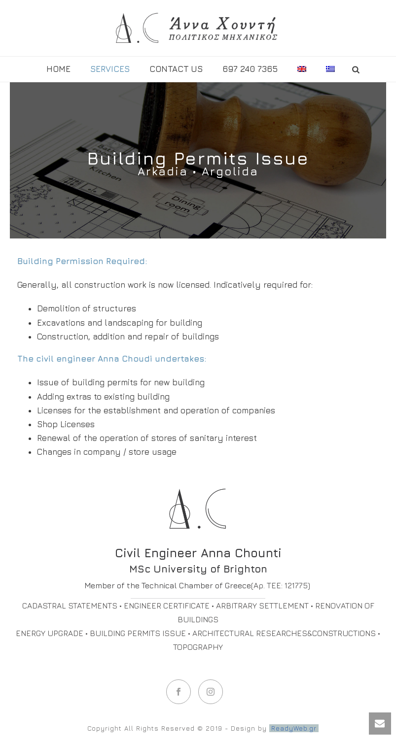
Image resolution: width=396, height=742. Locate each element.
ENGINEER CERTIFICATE (167, 605)
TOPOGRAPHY (198, 646)
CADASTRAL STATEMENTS (69, 605)
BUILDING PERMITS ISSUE (138, 633)
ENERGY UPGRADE (49, 633)
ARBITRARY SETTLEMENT (262, 605)
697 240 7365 (250, 69)
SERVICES (110, 69)
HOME (58, 69)
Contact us (176, 69)
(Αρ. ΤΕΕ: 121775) (280, 585)
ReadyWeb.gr (294, 728)
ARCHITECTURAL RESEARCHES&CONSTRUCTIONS (284, 633)
